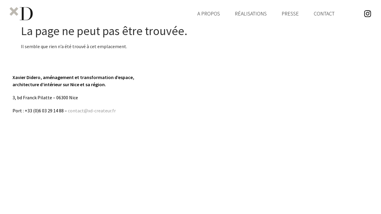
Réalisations (251, 13)
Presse (290, 13)
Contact (324, 13)
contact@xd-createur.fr (92, 111)
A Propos (208, 13)
